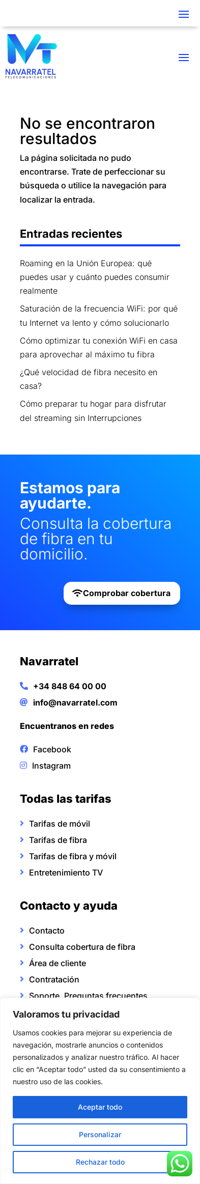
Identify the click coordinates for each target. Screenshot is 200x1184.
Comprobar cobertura (126, 593)
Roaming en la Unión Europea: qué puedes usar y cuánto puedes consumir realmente (94, 277)
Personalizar (100, 1134)
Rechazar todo (100, 1162)
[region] (100, 1091)
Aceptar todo (100, 1107)
